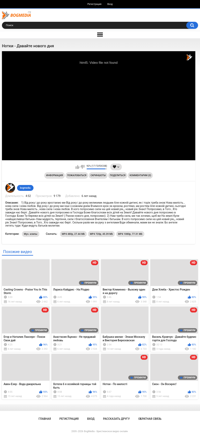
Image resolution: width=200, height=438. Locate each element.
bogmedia (25, 188)
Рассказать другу (116, 418)
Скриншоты (98, 175)
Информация (54, 175)
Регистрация (94, 4)
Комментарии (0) (140, 175)
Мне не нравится (83, 167)
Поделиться (117, 175)
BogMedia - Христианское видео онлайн (106, 431)
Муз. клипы (30, 234)
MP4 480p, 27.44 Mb (73, 234)
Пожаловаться (76, 175)
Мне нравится (77, 167)
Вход (110, 4)
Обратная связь (149, 418)
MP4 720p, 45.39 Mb (101, 234)
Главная (45, 418)
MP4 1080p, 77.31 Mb (130, 234)
